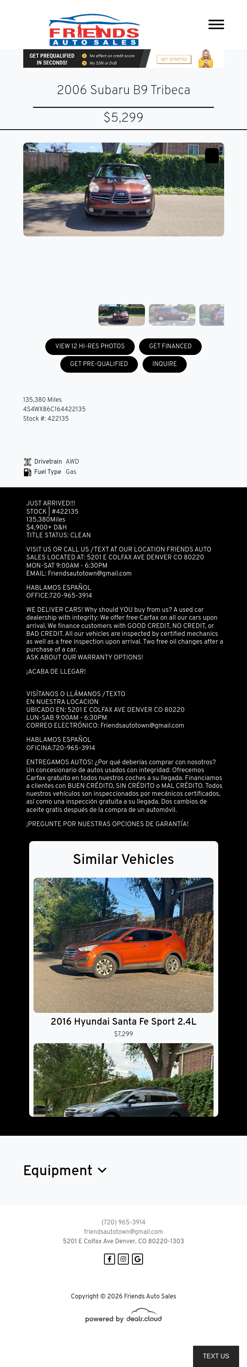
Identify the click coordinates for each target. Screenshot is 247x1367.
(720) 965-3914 (123, 1223)
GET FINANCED (170, 347)
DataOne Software (149, 1344)
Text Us (216, 1356)
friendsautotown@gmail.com (123, 1232)
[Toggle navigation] (216, 24)
